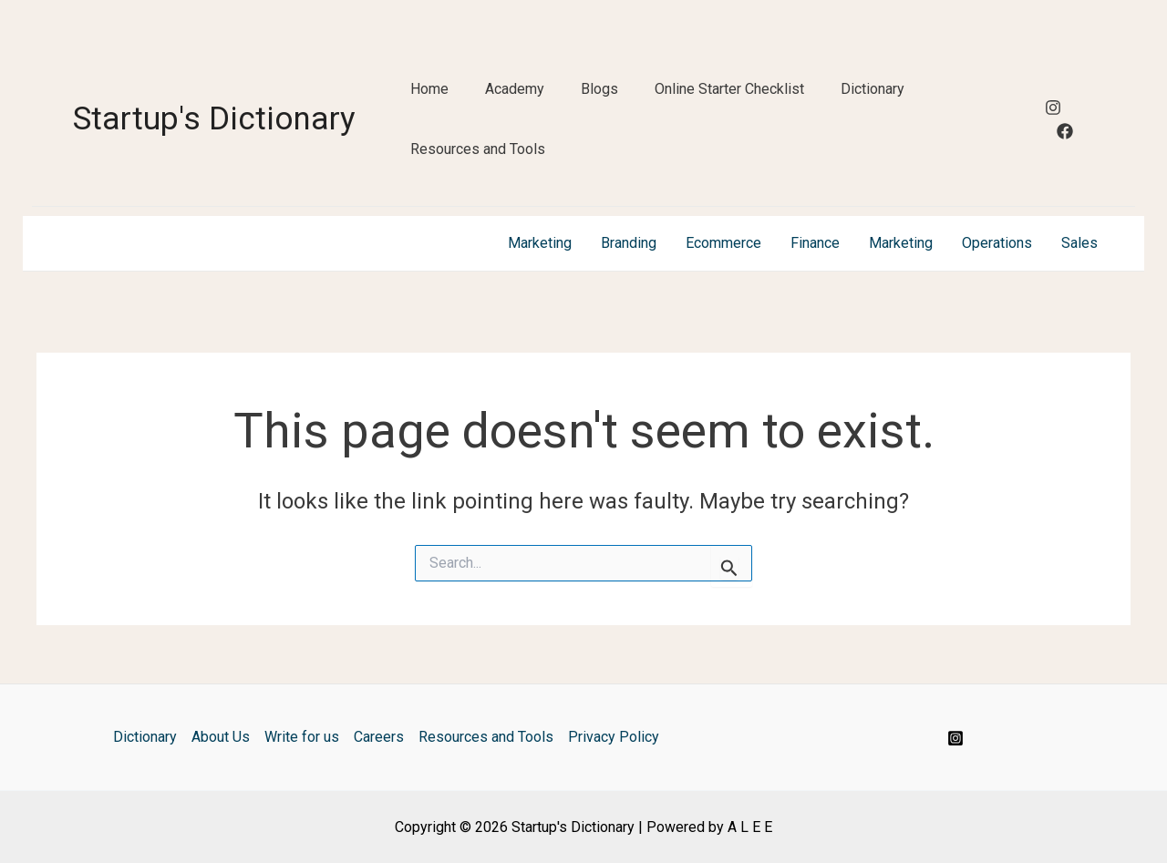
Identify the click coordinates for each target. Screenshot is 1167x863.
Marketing (540, 243)
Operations (997, 243)
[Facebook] (1065, 131)
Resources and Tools (477, 149)
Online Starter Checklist (729, 89)
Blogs (599, 89)
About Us (220, 736)
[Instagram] (1053, 107)
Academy (514, 89)
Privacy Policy (613, 736)
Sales (1079, 243)
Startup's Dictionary (214, 119)
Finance (815, 243)
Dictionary (872, 89)
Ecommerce (723, 243)
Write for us (301, 736)
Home (429, 89)
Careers (379, 736)
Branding (628, 243)
